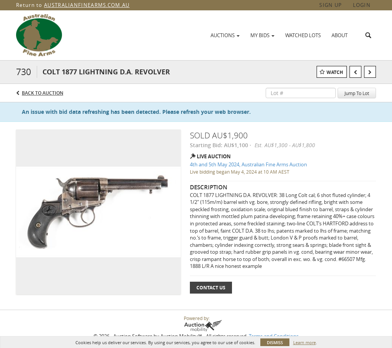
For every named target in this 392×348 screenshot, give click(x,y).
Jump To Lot (357, 93)
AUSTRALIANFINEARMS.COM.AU (87, 5)
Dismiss (275, 342)
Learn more (304, 342)
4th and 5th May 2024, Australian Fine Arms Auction (248, 164)
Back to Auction (42, 93)
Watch (335, 72)
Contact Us (210, 287)
